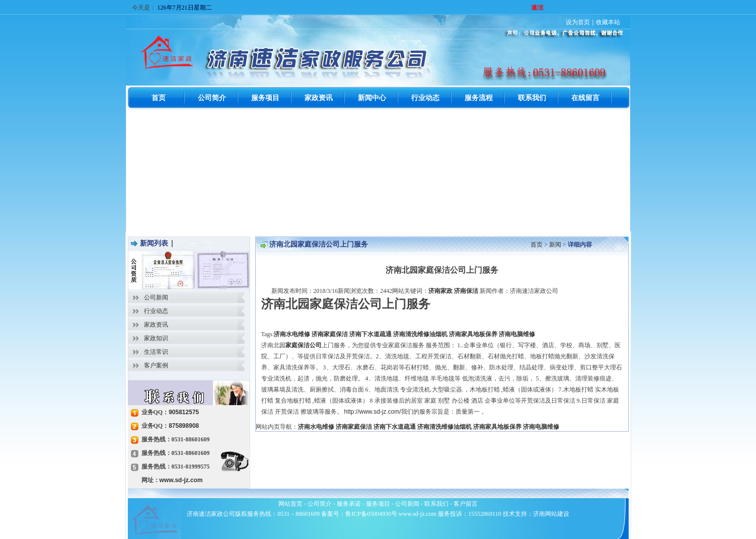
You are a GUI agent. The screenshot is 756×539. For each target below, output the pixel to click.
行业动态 (156, 311)
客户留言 (465, 503)
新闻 (555, 244)
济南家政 (440, 290)
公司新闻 (156, 297)
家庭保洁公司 (303, 345)
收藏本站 (608, 22)
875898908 (184, 425)
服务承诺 (349, 503)
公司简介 (320, 503)
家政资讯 (156, 324)
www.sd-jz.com (181, 480)
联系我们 (436, 503)
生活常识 (156, 351)
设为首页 (578, 22)
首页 (537, 244)
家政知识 (156, 338)
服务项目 (378, 503)
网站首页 (290, 503)
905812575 (184, 412)
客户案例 (156, 365)
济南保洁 (466, 290)
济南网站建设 (551, 513)
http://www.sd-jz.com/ (372, 411)
